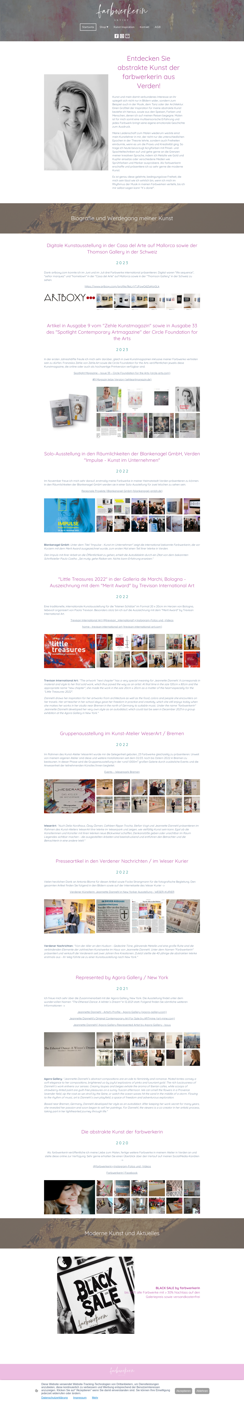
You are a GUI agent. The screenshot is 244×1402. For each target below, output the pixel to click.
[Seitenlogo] (122, 12)
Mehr (95, 1397)
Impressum (80, 1397)
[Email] (127, 36)
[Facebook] (117, 36)
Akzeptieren (183, 1390)
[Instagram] (122, 36)
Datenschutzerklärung (54, 1397)
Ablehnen (202, 1390)
